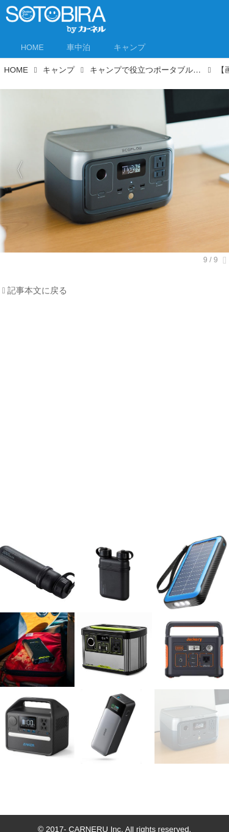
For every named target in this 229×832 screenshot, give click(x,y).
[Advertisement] (114, 418)
